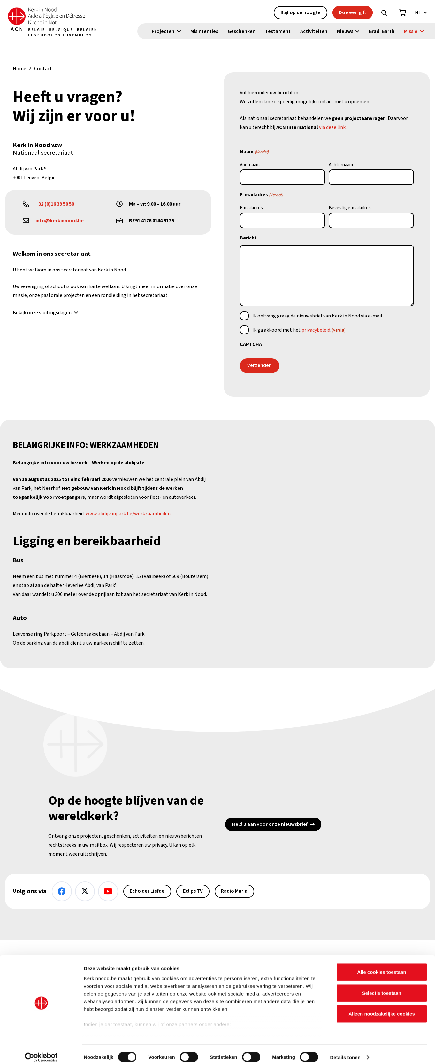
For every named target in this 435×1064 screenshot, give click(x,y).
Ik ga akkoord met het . (299, 329)
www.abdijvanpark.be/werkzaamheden (128, 513)
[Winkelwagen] (403, 13)
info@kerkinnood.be (59, 220)
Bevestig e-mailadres (350, 208)
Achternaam (341, 164)
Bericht (248, 237)
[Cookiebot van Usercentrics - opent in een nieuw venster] (41, 1051)
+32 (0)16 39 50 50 (54, 203)
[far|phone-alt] (28, 204)
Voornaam (250, 164)
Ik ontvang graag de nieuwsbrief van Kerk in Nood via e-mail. (317, 315)
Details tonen (345, 1051)
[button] (384, 13)
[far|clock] (122, 204)
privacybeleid (315, 329)
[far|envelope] (28, 220)
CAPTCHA (251, 344)
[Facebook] (62, 891)
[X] (85, 891)
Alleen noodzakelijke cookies (381, 1008)
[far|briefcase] (122, 220)
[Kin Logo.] (56, 22)
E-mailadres (251, 208)
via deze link (332, 127)
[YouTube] (108, 891)
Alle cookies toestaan (381, 966)
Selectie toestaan (381, 987)
